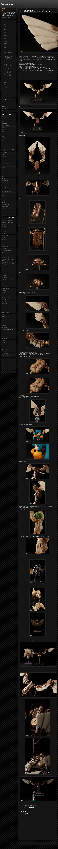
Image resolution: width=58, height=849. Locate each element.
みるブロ (3, 266)
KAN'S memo (4, 327)
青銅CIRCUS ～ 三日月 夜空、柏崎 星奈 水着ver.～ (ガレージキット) (8, 58)
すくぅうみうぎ (39, 56)
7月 (4, 87)
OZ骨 (3, 184)
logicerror (33, 56)
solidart (3, 310)
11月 (5, 81)
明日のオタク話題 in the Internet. (7, 222)
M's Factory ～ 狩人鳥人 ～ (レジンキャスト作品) (8, 75)
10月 (5, 82)
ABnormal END (4, 349)
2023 (4, 27)
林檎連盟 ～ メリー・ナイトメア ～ (31, 57)
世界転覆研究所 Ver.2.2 (6, 241)
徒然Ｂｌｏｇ (21, 57)
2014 (4, 41)
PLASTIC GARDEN (5, 180)
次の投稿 (21, 843)
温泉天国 (3, 144)
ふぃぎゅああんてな (5, 275)
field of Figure (4, 338)
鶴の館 (3, 131)
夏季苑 (3, 142)
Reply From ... (4, 178)
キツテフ (3, 161)
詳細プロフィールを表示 (6, 17)
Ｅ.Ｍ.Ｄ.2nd (4, 340)
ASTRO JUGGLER (5, 206)
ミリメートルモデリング (6, 152)
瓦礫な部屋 (4, 252)
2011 (4, 46)
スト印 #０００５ (5, 159)
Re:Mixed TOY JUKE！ (6, 312)
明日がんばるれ (4, 121)
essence (3, 202)
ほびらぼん (4, 269)
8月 (4, 85)
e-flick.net (3, 342)
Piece (23, 63)
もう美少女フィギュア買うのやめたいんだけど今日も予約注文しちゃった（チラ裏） (33, 59)
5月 (4, 90)
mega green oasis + (5, 321)
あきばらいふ (4, 295)
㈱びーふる (4, 213)
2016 (4, 38)
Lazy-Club (3, 193)
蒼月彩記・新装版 (5, 235)
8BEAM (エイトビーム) (6, 208)
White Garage (4, 305)
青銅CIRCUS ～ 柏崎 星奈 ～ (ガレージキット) (8, 72)
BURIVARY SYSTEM (5, 204)
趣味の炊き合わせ (5, 134)
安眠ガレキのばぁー (5, 147)
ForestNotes (4, 200)
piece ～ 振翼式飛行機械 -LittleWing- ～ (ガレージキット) (8, 61)
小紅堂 (3, 244)
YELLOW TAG (4, 303)
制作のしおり (4, 239)
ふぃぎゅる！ (4, 273)
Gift (2, 110)
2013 (4, 43)
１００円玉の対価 (5, 353)
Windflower (4, 167)
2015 (4, 40)
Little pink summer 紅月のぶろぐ (7, 191)
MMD (3, 189)
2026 (4, 23)
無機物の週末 (4, 123)
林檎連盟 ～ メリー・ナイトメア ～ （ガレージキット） (8, 65)
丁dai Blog (4, 233)
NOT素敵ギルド (5, 185)
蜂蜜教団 (3, 127)
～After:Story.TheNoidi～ (6, 355)
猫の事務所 (4, 129)
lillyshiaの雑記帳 (5, 325)
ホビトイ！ (4, 271)
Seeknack (3, 176)
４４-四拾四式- (4, 351)
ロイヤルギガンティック (6, 255)
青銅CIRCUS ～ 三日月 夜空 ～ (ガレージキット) (8, 68)
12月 (5, 47)
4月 (4, 91)
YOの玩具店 (4, 301)
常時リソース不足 (5, 242)
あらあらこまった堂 (5, 163)
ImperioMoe (4, 331)
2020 (4, 32)
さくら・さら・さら (5, 286)
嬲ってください (4, 116)
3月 (4, 93)
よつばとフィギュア (27, 56)
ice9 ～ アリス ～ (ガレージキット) (8, 79)
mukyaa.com (4, 320)
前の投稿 (54, 843)
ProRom (3, 314)
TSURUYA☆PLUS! (5, 169)
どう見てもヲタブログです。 (7, 279)
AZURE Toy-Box (5, 347)
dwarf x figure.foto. (5, 344)
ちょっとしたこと (5, 282)
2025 (4, 24)
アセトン (3, 165)
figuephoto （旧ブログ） (6, 336)
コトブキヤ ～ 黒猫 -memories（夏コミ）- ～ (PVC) (8, 50)
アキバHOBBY (4, 299)
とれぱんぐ (4, 154)
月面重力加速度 (4, 248)
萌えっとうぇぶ (4, 226)
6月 (4, 88)
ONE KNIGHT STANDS (6, 318)
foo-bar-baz (21, 56)
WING (3, 104)
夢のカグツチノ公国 (5, 125)
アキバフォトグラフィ (6, 297)
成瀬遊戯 (3, 237)
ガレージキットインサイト (6, 292)
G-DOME (3, 198)
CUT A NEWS (4, 346)
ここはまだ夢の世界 (5, 288)
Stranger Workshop (5, 172)
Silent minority (4, 174)
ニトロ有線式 (4, 277)
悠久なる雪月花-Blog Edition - (7, 220)
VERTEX (3, 106)
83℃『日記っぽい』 (5, 210)
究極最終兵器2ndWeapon (6, 250)
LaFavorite (4, 195)
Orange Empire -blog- (5, 316)
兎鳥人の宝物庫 (4, 231)
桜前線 (3, 136)
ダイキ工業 (4, 101)
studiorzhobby (4, 308)
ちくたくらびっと (5, 156)
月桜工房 (3, 138)
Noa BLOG (4, 187)
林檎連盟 (3, 118)
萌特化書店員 (4, 224)
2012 (4, 44)
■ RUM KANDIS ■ (5, 211)
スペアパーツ (4, 158)
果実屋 (3, 140)
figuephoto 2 (8, 4)
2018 (4, 35)
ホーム (37, 843)
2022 (4, 29)
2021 (4, 30)
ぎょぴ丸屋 (4, 290)
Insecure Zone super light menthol (49, 56)
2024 (4, 26)
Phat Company (4, 108)
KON (4, 10)
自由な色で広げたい (5, 246)
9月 (4, 84)
